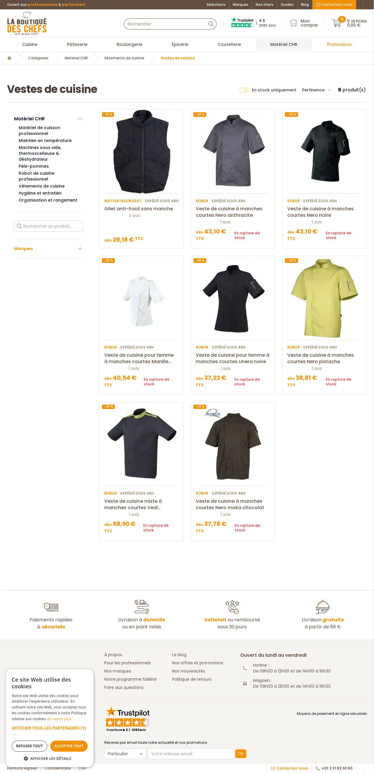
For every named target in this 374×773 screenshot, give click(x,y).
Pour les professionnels (127, 663)
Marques (240, 4)
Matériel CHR (283, 44)
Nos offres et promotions (197, 663)
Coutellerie (229, 44)
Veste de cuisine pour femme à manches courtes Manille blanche (141, 358)
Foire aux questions (123, 687)
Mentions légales (22, 768)
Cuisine (29, 44)
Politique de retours (192, 679)
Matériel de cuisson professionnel (39, 130)
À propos (113, 655)
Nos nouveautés (188, 671)
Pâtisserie (77, 44)
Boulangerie (129, 44)
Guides (287, 4)
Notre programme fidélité (130, 679)
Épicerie (180, 44)
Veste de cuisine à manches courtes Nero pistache (324, 358)
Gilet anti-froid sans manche (141, 209)
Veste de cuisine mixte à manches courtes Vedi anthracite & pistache (141, 504)
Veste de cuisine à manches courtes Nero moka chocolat (233, 504)
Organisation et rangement (48, 200)
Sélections (216, 4)
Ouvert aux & (46, 4)
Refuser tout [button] (29, 745)
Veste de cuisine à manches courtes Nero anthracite (233, 212)
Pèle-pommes (34, 166)
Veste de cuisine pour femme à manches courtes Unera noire (233, 358)
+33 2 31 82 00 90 (334, 768)
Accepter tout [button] (69, 745)
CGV (82, 768)
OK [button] (241, 754)
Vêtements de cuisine (124, 58)
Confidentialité (57, 768)
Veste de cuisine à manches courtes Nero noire (324, 212)
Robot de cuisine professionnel (36, 176)
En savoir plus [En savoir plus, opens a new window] (59, 718)
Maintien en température (45, 140)
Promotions (339, 44)
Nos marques (117, 671)
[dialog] (50, 718)
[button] (50, 731)
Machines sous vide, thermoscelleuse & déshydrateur (40, 153)
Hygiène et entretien (40, 193)
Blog (305, 4)
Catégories (38, 58)
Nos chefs (264, 4)
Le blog (179, 655)
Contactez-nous (334, 4)
